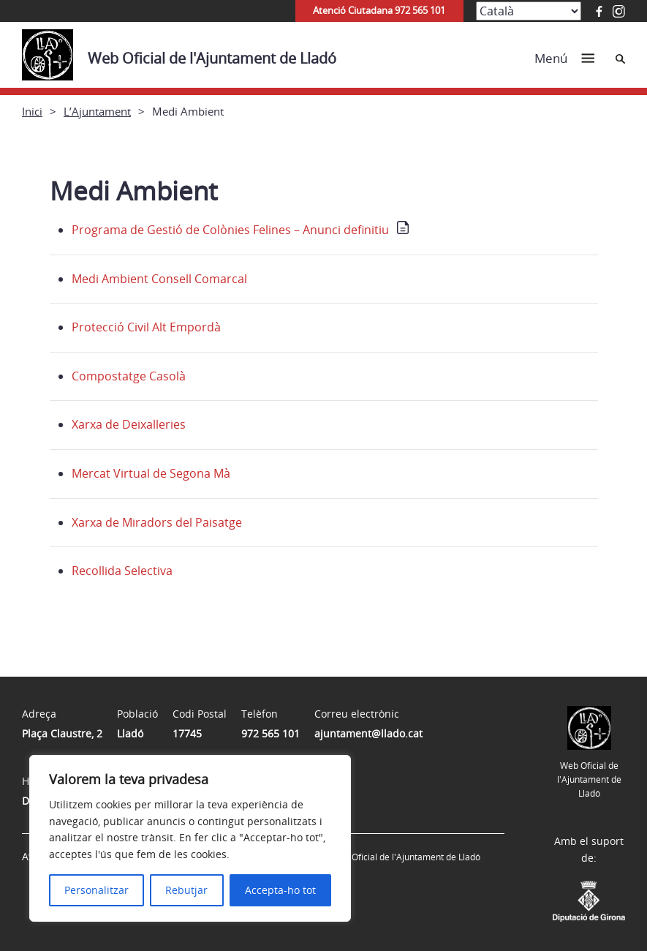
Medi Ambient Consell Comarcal (159, 279)
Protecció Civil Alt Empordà (146, 327)
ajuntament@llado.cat (368, 733)
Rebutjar (186, 890)
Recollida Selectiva (122, 571)
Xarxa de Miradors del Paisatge (157, 522)
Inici (32, 111)
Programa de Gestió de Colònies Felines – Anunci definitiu (230, 230)
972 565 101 (270, 733)
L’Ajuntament (97, 111)
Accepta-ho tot (280, 890)
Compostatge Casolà (129, 376)
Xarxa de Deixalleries (129, 424)
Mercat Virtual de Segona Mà (151, 473)
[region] (190, 838)
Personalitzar (96, 890)
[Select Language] (528, 10)
